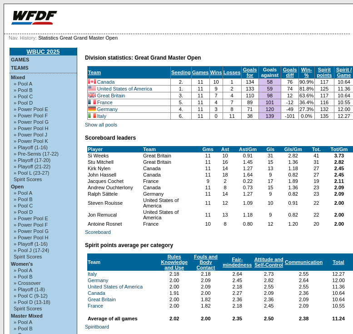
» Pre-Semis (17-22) (36, 154)
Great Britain (111, 95)
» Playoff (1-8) (29, 289)
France (105, 102)
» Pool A (23, 83)
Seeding (181, 72)
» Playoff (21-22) (32, 166)
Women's (22, 264)
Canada (106, 82)
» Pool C (23, 96)
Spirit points (324, 72)
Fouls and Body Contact (206, 262)
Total (338, 262)
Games (20, 59)
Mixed (18, 77)
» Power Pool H (31, 128)
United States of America (124, 88)
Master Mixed (27, 316)
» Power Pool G (31, 122)
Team (94, 72)
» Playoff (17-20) (32, 160)
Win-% (306, 72)
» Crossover (27, 283)
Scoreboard (98, 232)
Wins (216, 72)
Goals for (250, 72)
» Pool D (23, 103)
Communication (304, 262)
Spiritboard (97, 326)
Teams (20, 68)
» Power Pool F (31, 115)
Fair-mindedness (237, 262)
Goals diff (290, 72)
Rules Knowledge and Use (174, 262)
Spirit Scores (28, 179)
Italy (101, 116)
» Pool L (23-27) (31, 173)
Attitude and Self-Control (268, 262)
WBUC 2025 (43, 51)
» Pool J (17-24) (31, 250)
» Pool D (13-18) (32, 302)
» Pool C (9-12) (31, 296)
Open (17, 186)
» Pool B (23, 90)
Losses (232, 72)
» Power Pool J (30, 134)
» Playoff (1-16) (31, 147)
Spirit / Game (344, 72)
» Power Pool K (31, 141)
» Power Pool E (31, 109)
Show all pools (101, 124)
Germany (107, 109)
